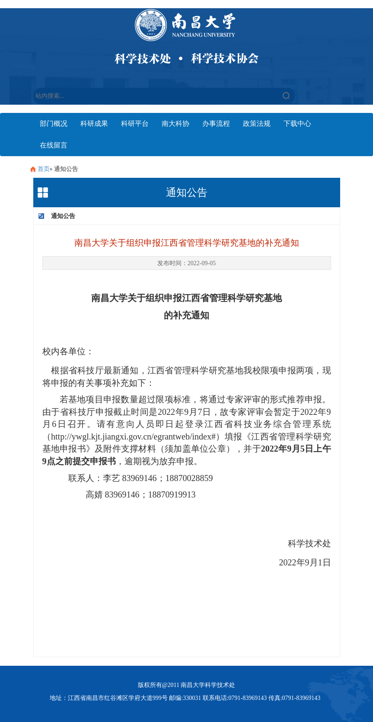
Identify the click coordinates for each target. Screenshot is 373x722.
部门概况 (53, 123)
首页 (44, 169)
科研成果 (94, 123)
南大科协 (175, 123)
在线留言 (53, 145)
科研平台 (135, 123)
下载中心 (297, 123)
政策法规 (257, 123)
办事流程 (216, 123)
